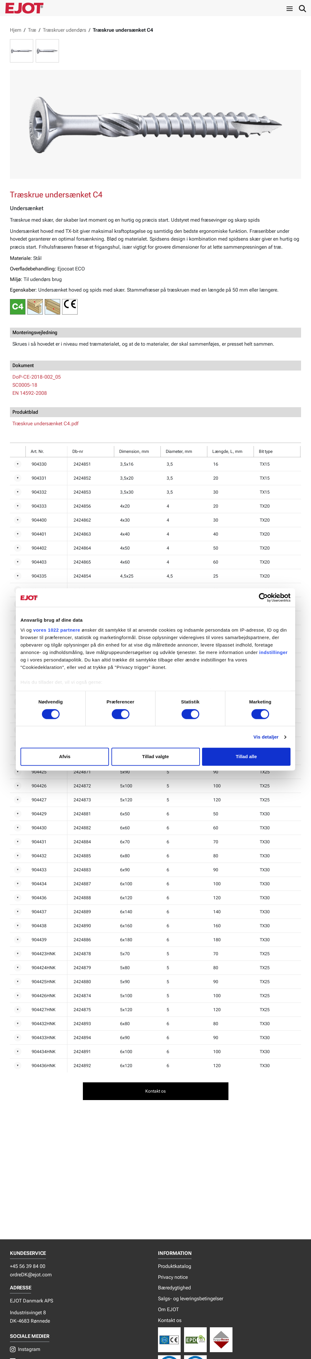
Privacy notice (173, 1277)
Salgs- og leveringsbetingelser (190, 1298)
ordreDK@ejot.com (31, 1275)
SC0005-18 (24, 385)
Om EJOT (168, 1309)
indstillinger (273, 652)
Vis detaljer (266, 736)
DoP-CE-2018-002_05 (36, 377)
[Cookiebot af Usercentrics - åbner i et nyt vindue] (263, 597)
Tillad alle (246, 756)
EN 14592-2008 (29, 393)
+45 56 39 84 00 (27, 1266)
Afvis (64, 756)
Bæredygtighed (174, 1288)
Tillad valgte (155, 756)
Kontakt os (170, 1320)
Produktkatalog (174, 1266)
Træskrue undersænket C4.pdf (45, 423)
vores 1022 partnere (56, 630)
